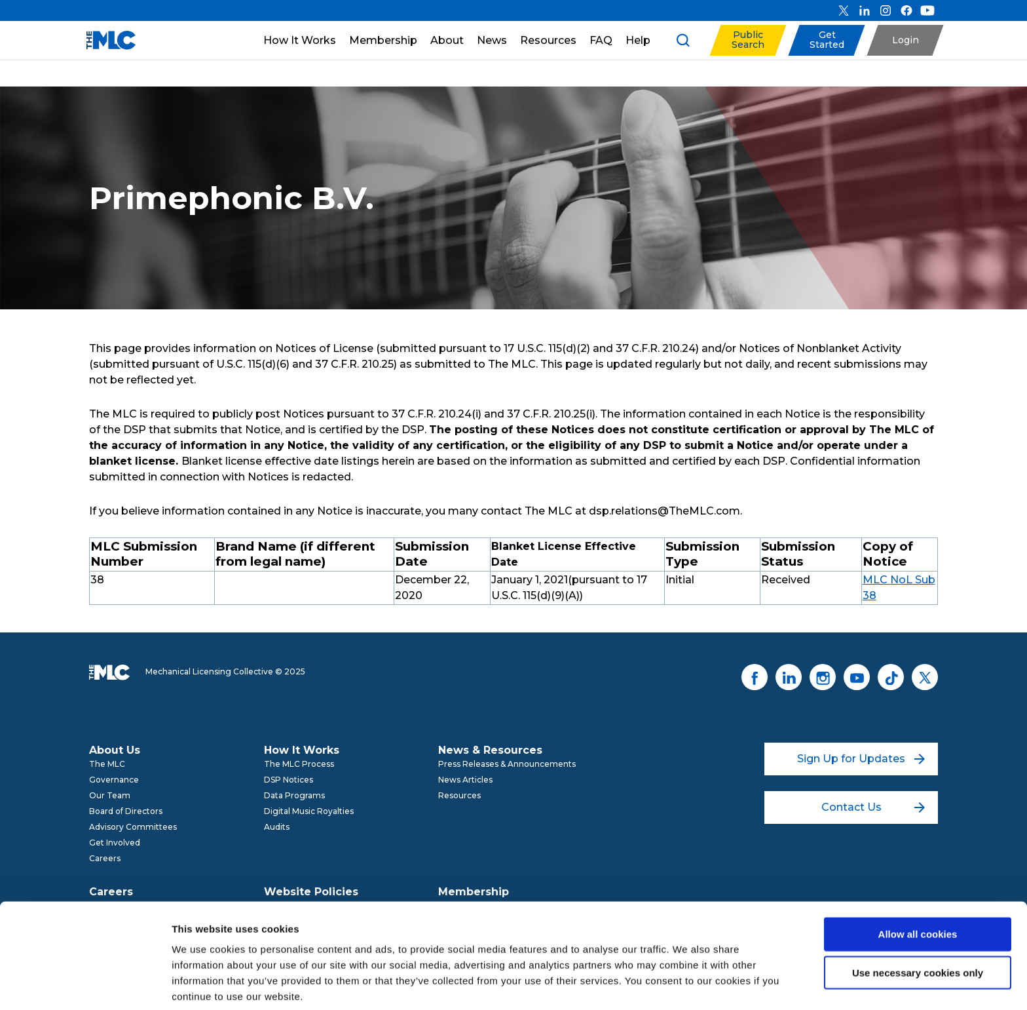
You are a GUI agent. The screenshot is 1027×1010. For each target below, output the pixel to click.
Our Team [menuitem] (109, 795)
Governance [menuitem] (114, 780)
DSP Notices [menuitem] (288, 780)
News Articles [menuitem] (465, 780)
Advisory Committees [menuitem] (133, 827)
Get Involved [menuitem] (114, 842)
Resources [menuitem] (459, 795)
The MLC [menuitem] (107, 764)
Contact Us (873, 807)
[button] (747, 40)
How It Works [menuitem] (301, 750)
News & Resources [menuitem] (490, 750)
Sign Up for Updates (861, 758)
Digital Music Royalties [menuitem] (309, 811)
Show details (687, 984)
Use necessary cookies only (917, 917)
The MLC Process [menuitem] (299, 764)
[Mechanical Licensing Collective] (104, 40)
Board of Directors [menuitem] (125, 811)
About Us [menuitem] (114, 750)
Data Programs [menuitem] (294, 795)
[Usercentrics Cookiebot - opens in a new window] (85, 984)
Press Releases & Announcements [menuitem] (507, 764)
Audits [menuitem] (276, 827)
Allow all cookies (918, 879)
